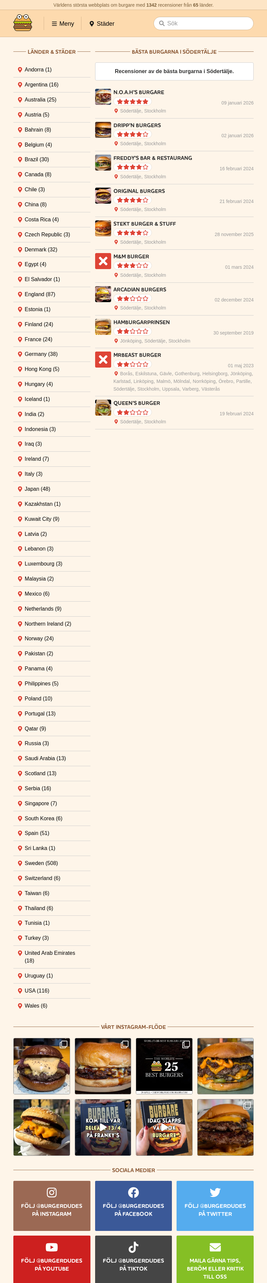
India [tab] (34, 414)
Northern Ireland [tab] (48, 624)
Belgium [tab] (38, 145)
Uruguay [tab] (39, 976)
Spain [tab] (37, 833)
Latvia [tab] (36, 534)
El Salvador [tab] (42, 279)
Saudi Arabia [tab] (45, 758)
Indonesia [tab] (40, 429)
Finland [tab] (39, 324)
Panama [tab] (39, 668)
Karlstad (121, 381)
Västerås (211, 389)
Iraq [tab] (33, 444)
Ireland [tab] (37, 459)
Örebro (226, 381)
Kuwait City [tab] (42, 519)
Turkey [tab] (37, 938)
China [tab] (36, 204)
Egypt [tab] (35, 264)
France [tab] (38, 339)
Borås (126, 373)
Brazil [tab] (37, 159)
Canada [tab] (38, 174)
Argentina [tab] (41, 84)
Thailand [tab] (39, 908)
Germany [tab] (41, 354)
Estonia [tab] (37, 309)
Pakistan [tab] (39, 653)
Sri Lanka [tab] (40, 848)
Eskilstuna (146, 373)
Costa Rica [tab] (42, 219)
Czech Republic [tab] (47, 234)
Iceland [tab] (37, 399)
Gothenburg (187, 373)
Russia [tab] (37, 743)
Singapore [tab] (41, 803)
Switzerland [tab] (42, 878)
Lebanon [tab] (39, 549)
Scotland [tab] (40, 773)
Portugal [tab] (40, 713)
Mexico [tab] (37, 594)
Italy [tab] (33, 474)
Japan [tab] (37, 489)
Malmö (164, 381)
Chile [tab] (35, 189)
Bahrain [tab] (38, 130)
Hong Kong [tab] (42, 369)
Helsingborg (215, 373)
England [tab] (40, 294)
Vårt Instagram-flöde (133, 1027)
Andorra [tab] (38, 69)
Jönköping (131, 341)
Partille (243, 381)
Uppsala (170, 389)
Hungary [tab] (39, 384)
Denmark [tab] (41, 249)
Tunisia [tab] (37, 923)
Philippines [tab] (41, 683)
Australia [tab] (40, 99)
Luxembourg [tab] (43, 564)
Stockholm (155, 111)
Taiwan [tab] (37, 893)
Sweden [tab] (41, 863)
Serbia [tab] (38, 788)
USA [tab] (37, 991)
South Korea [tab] (43, 818)
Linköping (144, 381)
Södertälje (130, 111)
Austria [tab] (37, 115)
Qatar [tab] (35, 728)
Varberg (190, 389)
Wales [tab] (36, 1006)
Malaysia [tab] (39, 579)
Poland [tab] (38, 698)
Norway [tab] (39, 638)
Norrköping (204, 381)
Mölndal (182, 381)
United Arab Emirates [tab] (50, 957)
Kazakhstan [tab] (43, 504)
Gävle (166, 373)
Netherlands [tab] (43, 609)
